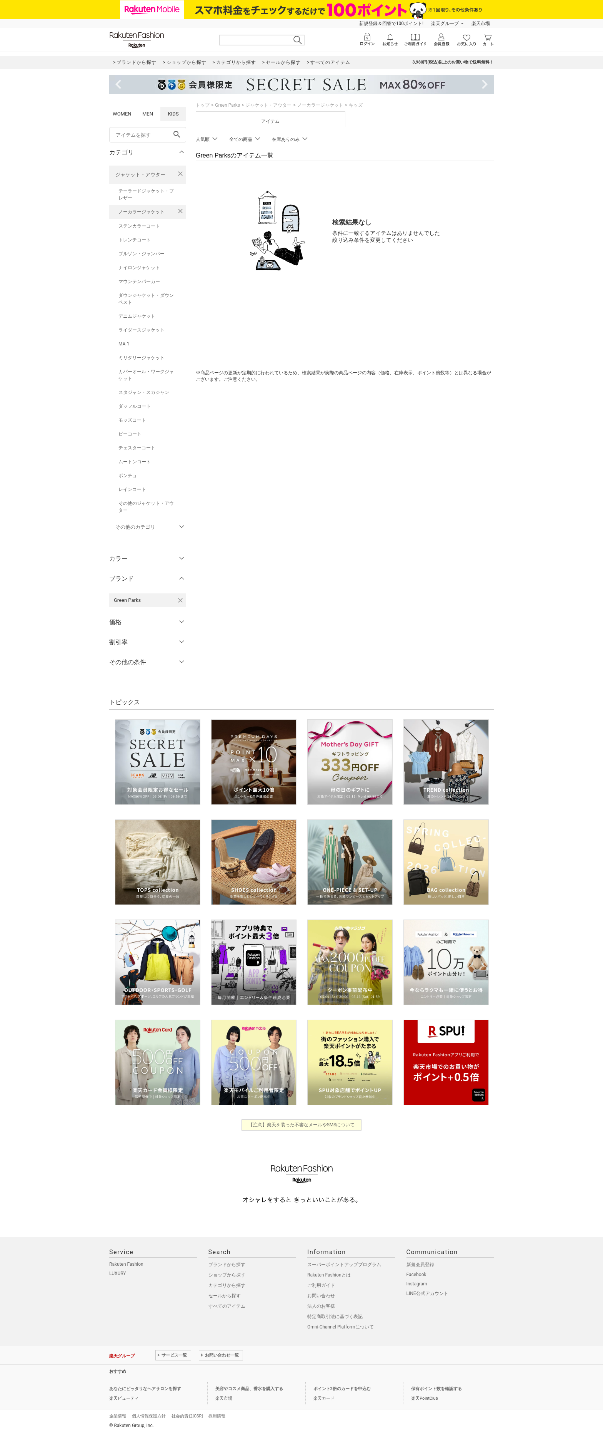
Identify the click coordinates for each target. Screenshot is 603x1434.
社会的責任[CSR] (187, 1416)
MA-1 (123, 344)
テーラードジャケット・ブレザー (146, 194)
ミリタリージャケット (141, 357)
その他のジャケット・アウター (146, 507)
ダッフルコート (134, 406)
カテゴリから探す (226, 1285)
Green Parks (227, 105)
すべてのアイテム (226, 1306)
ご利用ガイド (321, 1285)
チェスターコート (136, 448)
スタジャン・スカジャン (143, 392)
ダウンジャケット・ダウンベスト (146, 299)
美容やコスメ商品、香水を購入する (249, 1388)
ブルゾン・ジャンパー (141, 253)
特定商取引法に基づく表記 (335, 1316)
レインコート (132, 489)
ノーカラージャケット (141, 211)
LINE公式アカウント (427, 1293)
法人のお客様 (321, 1306)
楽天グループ (445, 23)
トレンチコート (134, 240)
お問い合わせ (321, 1295)
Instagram (416, 1284)
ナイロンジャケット (139, 267)
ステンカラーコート (139, 226)
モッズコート (132, 420)
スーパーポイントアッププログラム (344, 1264)
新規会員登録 (420, 1264)
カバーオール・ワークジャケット (146, 375)
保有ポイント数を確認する (436, 1388)
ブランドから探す (226, 1264)
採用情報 (216, 1416)
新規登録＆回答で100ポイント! (391, 23)
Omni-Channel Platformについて (340, 1327)
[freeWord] (147, 134)
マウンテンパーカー (139, 281)
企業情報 (117, 1416)
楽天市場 (480, 23)
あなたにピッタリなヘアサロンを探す (145, 1388)
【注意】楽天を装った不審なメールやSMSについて (301, 1124)
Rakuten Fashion (126, 1264)
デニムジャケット (136, 316)
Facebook (416, 1274)
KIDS (173, 114)
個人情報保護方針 (149, 1416)
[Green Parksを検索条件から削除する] (180, 600)
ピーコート (130, 434)
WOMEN (122, 114)
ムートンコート (134, 461)
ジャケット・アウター (140, 175)
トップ (203, 105)
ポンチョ (127, 475)
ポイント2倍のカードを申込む (342, 1388)
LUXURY (117, 1273)
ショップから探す (226, 1275)
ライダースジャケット (141, 330)
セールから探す (224, 1295)
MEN (147, 114)
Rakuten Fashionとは (329, 1275)
